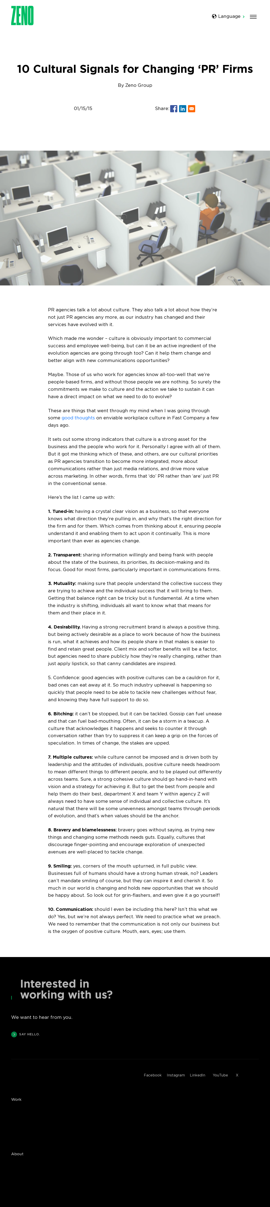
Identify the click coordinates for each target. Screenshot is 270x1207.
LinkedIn (197, 1075)
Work (16, 1099)
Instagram (176, 1075)
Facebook (153, 1075)
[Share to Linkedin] (182, 108)
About (17, 1154)
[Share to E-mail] (191, 108)
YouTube (220, 1075)
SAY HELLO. (25, 1035)
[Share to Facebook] (173, 108)
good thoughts (78, 418)
